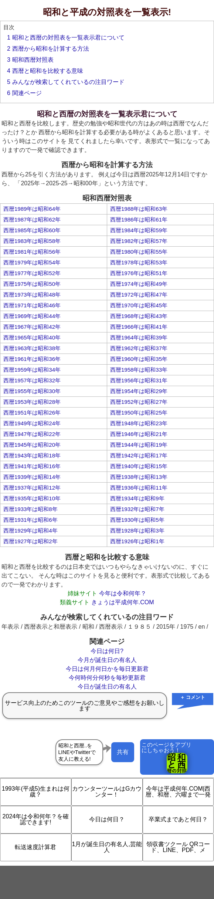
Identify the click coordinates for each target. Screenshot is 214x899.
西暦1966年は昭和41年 (138, 327)
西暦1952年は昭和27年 (138, 402)
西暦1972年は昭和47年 (138, 294)
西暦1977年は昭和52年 (32, 273)
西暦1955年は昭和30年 (32, 391)
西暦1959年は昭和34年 (32, 369)
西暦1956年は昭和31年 (138, 380)
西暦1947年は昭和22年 (32, 434)
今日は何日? (107, 651)
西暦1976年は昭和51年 (138, 273)
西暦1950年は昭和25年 (138, 412)
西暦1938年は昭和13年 (138, 477)
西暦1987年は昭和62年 (32, 219)
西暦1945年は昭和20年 (32, 445)
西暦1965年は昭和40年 (32, 337)
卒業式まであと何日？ (178, 819)
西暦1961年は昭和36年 (32, 359)
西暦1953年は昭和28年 (32, 402)
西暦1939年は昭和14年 (32, 477)
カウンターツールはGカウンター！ (107, 791)
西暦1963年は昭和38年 (32, 348)
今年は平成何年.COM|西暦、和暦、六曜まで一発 (178, 791)
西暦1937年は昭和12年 (32, 487)
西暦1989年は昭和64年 (32, 209)
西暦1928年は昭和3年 (137, 530)
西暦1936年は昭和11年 (138, 487)
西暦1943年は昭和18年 (32, 455)
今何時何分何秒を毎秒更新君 (107, 678)
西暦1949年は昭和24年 (32, 423)
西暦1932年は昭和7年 (137, 509)
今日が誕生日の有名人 (107, 686)
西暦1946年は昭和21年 (138, 434)
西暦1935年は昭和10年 (32, 498)
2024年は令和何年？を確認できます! (36, 819)
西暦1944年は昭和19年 (138, 445)
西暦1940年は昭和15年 (138, 466)
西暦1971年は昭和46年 (32, 305)
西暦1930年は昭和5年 (137, 520)
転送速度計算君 (35, 847)
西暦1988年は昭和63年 (138, 209)
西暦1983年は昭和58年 (32, 241)
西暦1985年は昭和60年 (32, 230)
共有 (123, 752)
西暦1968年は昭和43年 (138, 316)
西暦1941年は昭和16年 (32, 466)
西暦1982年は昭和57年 (138, 241)
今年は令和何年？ (122, 593)
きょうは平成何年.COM (122, 602)
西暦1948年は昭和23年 (138, 423)
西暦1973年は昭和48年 (32, 294)
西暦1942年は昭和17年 (138, 455)
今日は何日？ (107, 819)
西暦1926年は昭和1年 (137, 541)
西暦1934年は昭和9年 (137, 498)
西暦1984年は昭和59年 (138, 230)
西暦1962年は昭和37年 (138, 348)
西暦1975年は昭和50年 (32, 284)
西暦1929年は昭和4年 (30, 530)
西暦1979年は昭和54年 (32, 262)
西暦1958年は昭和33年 (138, 369)
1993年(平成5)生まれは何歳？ (35, 791)
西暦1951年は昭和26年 (32, 412)
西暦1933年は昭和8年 (30, 509)
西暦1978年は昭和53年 (138, 262)
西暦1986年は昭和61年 (138, 219)
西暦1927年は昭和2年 (30, 541)
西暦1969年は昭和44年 (32, 316)
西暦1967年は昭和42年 (32, 327)
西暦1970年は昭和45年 (138, 305)
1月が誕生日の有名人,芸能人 (107, 847)
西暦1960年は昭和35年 (138, 359)
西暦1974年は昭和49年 (138, 284)
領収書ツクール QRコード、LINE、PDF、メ (178, 847)
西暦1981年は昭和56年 (32, 252)
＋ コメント (192, 697)
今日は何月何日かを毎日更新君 (107, 669)
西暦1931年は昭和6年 (30, 520)
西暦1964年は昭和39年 (138, 337)
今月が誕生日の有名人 (107, 660)
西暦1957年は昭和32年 (32, 380)
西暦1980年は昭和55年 (138, 252)
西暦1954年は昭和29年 (138, 391)
